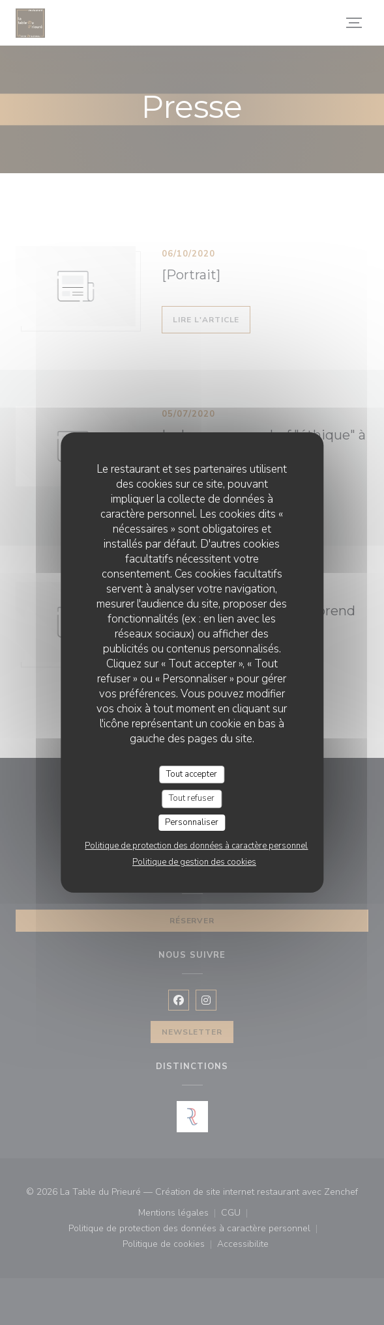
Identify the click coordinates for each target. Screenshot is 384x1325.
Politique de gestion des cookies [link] (194, 862)
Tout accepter (191, 774)
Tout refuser (191, 798)
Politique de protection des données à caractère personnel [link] (196, 846)
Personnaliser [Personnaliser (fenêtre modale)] (191, 822)
